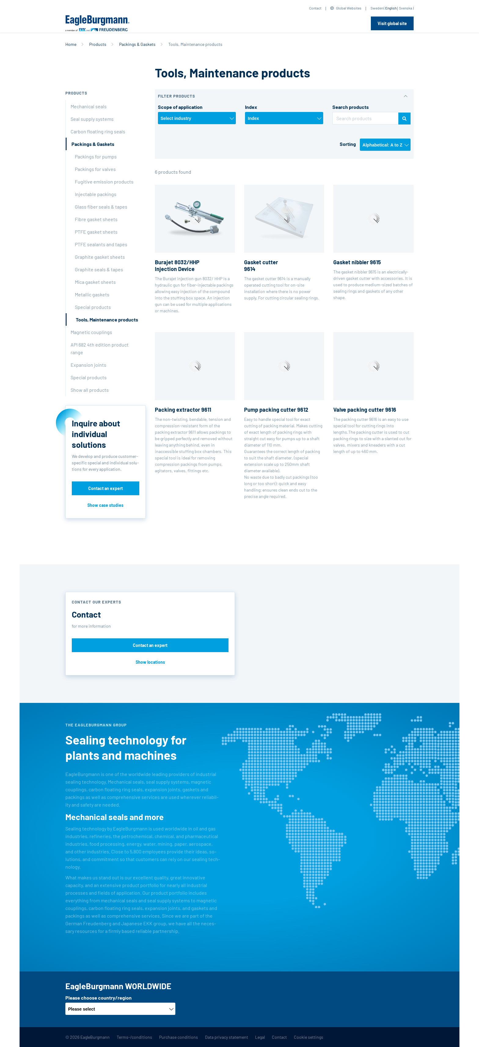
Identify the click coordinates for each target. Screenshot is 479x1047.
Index (251, 107)
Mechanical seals (89, 106)
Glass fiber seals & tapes (101, 207)
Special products (93, 307)
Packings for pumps (96, 156)
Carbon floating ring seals (98, 131)
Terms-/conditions (134, 1037)
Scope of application (180, 107)
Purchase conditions (178, 1037)
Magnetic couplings (91, 332)
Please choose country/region (98, 998)
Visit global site (392, 23)
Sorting (348, 144)
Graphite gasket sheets (100, 257)
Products (97, 44)
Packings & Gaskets (137, 44)
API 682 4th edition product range (100, 348)
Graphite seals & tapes (99, 269)
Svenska (405, 8)
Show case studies (105, 505)
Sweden (377, 8)
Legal (260, 1037)
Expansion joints (88, 365)
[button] (284, 96)
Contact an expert (105, 488)
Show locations (150, 662)
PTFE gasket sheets (96, 232)
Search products (350, 107)
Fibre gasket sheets (96, 219)
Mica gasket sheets (95, 282)
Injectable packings (95, 194)
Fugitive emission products (104, 181)
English (391, 8)
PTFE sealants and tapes (101, 244)
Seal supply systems (92, 119)
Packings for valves (95, 169)
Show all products (90, 390)
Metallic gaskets (92, 294)
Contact (315, 8)
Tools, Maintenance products (107, 319)
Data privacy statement (226, 1037)
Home (70, 44)
